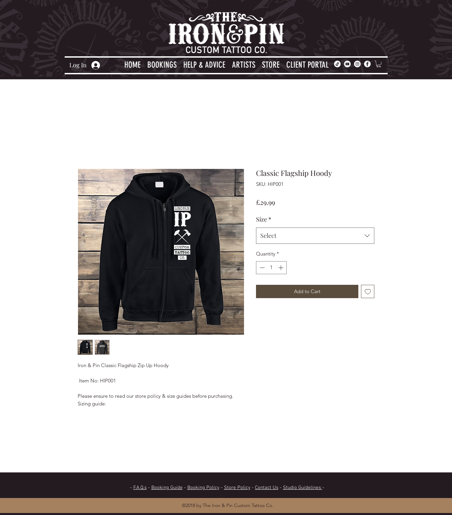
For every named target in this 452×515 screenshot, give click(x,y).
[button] (162, 64)
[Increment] (281, 267)
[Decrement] (261, 267)
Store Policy (237, 488)
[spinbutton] (271, 267)
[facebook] (367, 64)
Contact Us (266, 488)
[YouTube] (347, 64)
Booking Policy (203, 488)
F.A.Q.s (140, 488)
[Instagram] (357, 64)
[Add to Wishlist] (368, 291)
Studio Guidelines (302, 488)
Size (263, 219)
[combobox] (315, 236)
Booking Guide (167, 488)
